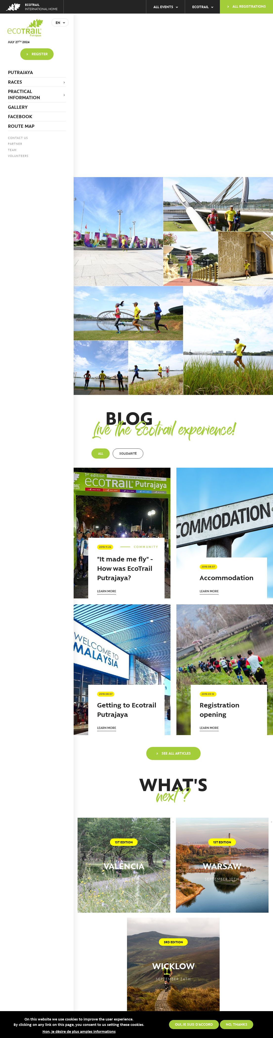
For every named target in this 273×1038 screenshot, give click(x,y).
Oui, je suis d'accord (194, 1024)
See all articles (176, 753)
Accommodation (226, 577)
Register (40, 53)
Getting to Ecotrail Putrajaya (126, 709)
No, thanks (236, 1024)
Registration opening (219, 709)
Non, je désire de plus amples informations (79, 1031)
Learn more (106, 591)
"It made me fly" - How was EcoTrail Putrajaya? (125, 568)
